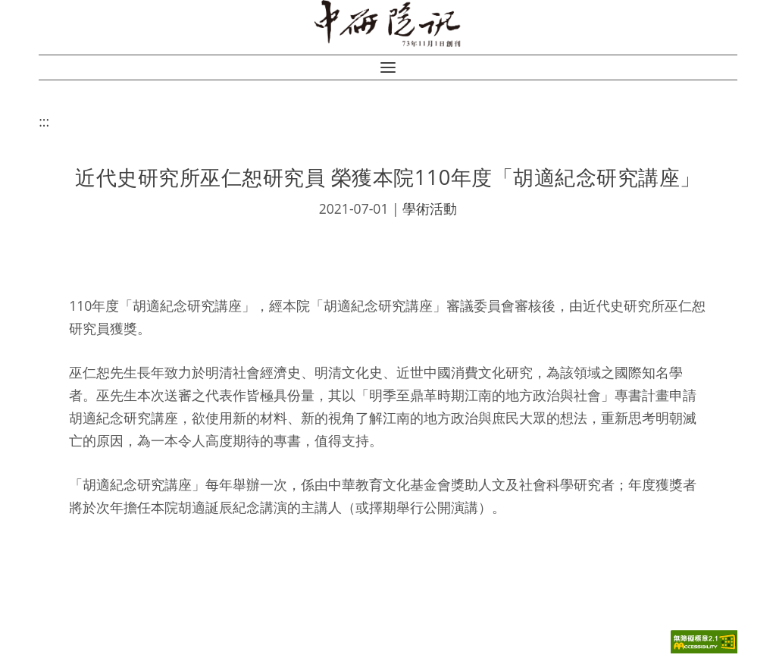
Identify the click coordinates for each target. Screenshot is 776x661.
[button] (388, 67)
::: (44, 121)
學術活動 (429, 208)
